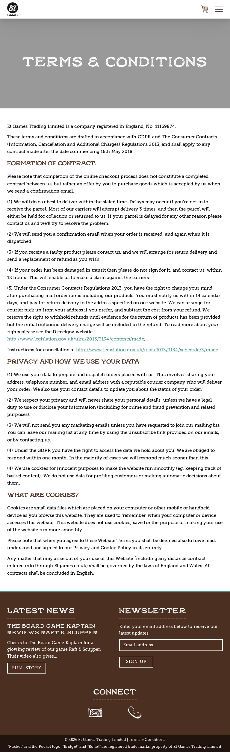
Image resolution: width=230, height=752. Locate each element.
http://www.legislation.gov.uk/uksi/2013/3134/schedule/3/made (147, 349)
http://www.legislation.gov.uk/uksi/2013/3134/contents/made (75, 339)
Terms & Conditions (147, 740)
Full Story (27, 668)
